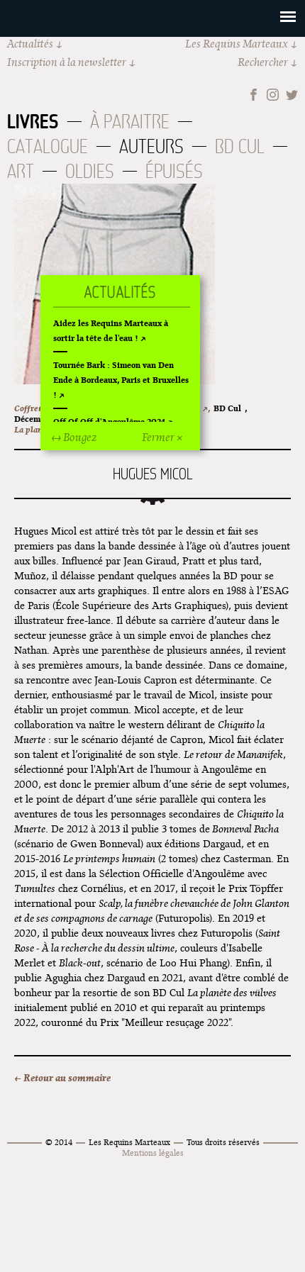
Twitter (292, 95)
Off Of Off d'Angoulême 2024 (109, 421)
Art (20, 171)
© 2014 (58, 1142)
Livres (33, 121)
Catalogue (47, 146)
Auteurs (151, 146)
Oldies (89, 171)
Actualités (30, 43)
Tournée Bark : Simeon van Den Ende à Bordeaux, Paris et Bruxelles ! (121, 379)
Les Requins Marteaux (236, 43)
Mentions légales (153, 1152)
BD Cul (240, 146)
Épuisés (174, 171)
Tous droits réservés (223, 1142)
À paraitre (130, 121)
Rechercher (263, 62)
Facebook (254, 95)
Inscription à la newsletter (66, 62)
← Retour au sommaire (62, 1077)
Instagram (273, 95)
